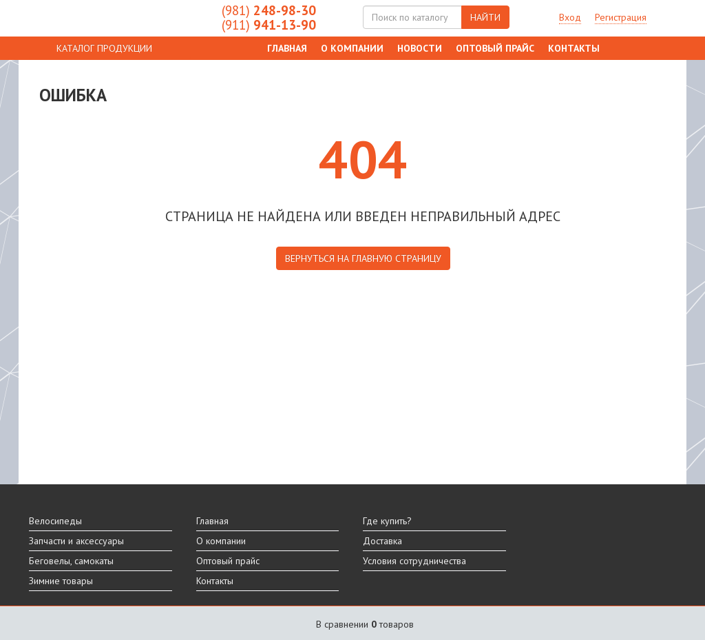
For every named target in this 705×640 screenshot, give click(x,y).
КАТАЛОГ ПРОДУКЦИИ (104, 48)
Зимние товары (61, 581)
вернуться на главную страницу (363, 258)
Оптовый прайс (495, 48)
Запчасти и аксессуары (76, 541)
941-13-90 (269, 25)
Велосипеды (55, 521)
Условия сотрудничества (414, 561)
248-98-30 (269, 10)
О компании (352, 48)
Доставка (382, 541)
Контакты (574, 48)
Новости (419, 48)
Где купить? (387, 521)
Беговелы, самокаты (71, 561)
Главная (287, 48)
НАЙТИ (485, 17)
